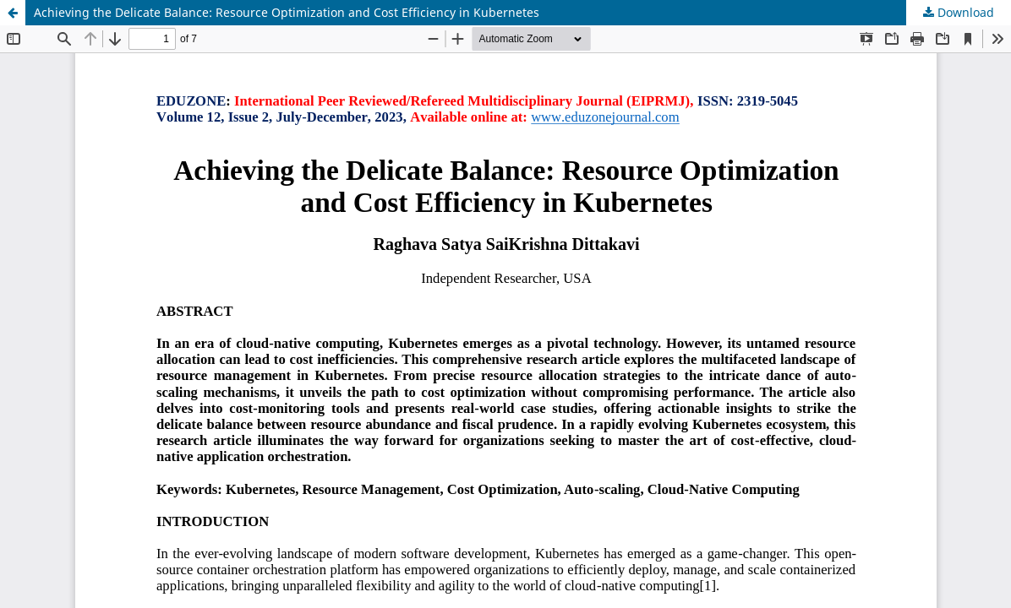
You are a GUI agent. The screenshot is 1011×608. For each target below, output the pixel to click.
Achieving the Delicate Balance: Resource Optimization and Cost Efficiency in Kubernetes (286, 12)
